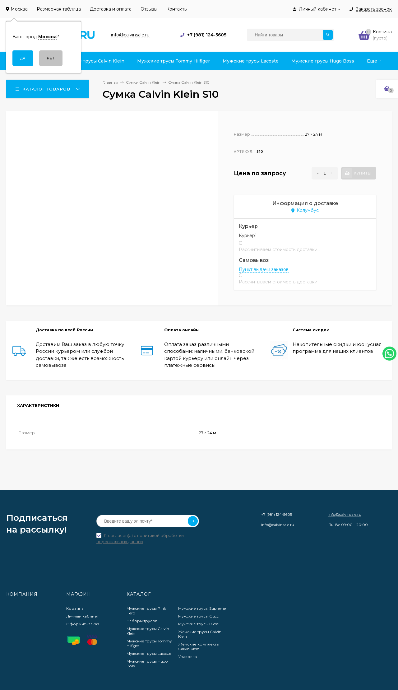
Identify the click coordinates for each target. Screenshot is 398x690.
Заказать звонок (374, 9)
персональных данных (119, 541)
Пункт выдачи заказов (264, 269)
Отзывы (149, 9)
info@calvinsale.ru (344, 514)
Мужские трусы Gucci (199, 616)
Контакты (176, 9)
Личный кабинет (82, 616)
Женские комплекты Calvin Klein (198, 646)
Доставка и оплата (111, 9)
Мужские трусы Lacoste (149, 653)
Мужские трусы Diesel (199, 624)
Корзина (75, 608)
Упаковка (187, 656)
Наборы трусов (142, 620)
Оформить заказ (82, 624)
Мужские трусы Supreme (202, 608)
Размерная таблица (59, 9)
